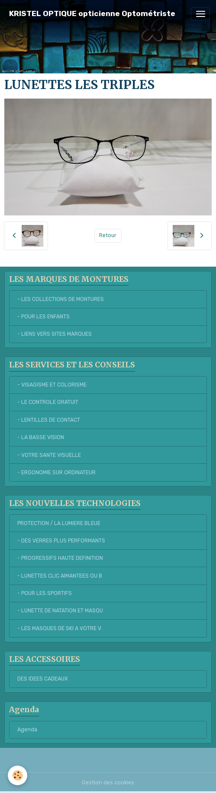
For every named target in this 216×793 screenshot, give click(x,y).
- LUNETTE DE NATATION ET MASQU (60, 611)
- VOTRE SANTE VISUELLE (49, 455)
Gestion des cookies (108, 783)
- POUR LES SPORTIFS (44, 593)
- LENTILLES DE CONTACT (48, 420)
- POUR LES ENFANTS (43, 317)
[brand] (92, 13)
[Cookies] (17, 775)
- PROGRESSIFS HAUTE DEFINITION (60, 558)
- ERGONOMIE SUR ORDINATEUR (56, 472)
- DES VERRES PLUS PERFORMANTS (61, 541)
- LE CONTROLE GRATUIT (47, 402)
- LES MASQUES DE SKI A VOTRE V (59, 628)
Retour (107, 235)
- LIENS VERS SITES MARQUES (54, 334)
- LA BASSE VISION (40, 437)
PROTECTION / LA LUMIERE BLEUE (58, 523)
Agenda (27, 730)
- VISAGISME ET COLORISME (52, 385)
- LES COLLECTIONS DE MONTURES (60, 299)
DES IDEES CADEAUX (42, 679)
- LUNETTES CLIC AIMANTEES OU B (59, 576)
